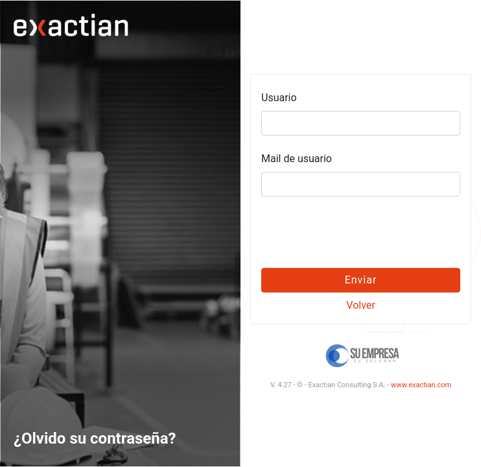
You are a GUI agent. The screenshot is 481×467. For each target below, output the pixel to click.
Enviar (361, 280)
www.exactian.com (421, 385)
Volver (360, 305)
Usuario (279, 97)
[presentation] (361, 232)
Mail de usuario (296, 158)
